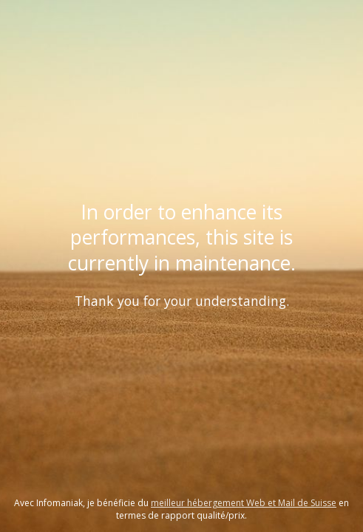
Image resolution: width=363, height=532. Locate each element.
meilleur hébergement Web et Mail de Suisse (243, 503)
